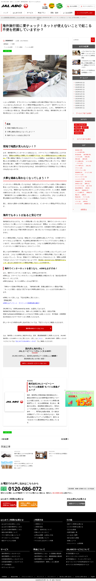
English (93, 576)
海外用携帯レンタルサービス (11, 556)
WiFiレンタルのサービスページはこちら (34, 363)
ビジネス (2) (78, 203)
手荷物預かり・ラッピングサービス (79, 558)
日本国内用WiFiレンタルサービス (12, 558)
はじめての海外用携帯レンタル (12, 529)
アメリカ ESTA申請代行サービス (78, 564)
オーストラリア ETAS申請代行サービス (81, 561)
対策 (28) (77, 159)
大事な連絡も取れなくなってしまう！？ (21, 132)
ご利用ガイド (38, 523)
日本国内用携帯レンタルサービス (12, 561)
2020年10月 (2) (79, 105)
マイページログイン (88, 6)
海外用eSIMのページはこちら (35, 328)
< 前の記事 (5, 439)
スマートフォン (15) (80, 170)
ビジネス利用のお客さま (75, 526)
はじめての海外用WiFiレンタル (12, 526)
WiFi (13, 44)
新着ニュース (71, 540)
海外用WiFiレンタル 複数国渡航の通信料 (48, 556)
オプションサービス (8, 567)
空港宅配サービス (73, 553)
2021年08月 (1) (79, 96)
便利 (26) (84, 159)
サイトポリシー (52, 576)
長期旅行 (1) (87, 203)
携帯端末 (6, 44)
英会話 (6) (77, 197)
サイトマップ (40, 576)
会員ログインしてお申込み (81, 504)
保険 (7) (77, 190)
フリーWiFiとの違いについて (11, 534)
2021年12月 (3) (79, 94)
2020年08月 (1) (79, 108)
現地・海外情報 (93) (80, 124)
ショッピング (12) (79, 179)
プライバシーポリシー (27, 576)
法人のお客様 (73, 6)
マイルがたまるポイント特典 (43, 540)
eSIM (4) (85, 201)
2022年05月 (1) (79, 89)
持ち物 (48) (78, 154)
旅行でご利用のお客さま (75, 523)
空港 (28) (87, 156)
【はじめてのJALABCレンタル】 (25, 341)
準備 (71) (77, 127)
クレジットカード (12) (81, 176)
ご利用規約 (4, 576)
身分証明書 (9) (79, 188)
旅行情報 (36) (87, 154)
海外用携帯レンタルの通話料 (43, 558)
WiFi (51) (85, 127)
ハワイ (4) (77, 201)
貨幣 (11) (87, 183)
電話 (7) (77, 194)
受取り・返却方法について (43, 529)
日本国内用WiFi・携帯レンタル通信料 (46, 561)
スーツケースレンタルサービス (78, 556)
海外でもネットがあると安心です (18, 135)
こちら (40, 338)
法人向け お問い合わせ (81, 576)
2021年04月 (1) (79, 101)
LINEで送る (7, 51)
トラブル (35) (78, 156)
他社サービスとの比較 (9, 540)
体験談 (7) (89, 192)
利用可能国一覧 (72, 532)
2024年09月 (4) (79, 87)
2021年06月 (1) (79, 98)
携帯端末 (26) (78, 133)
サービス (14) (88, 172)
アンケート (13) (79, 174)
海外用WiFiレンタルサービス (11, 553)
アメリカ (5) (86, 197)
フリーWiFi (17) (79, 165)
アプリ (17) (79, 163)
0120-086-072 (25, 488)
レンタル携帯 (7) (79, 192)
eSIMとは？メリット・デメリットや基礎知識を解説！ (21, 303)
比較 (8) (87, 188)
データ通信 (19, 47)
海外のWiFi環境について (10, 532)
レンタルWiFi (9, 47)
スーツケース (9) (79, 185)
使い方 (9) (89, 185)
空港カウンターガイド (41, 532)
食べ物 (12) (88, 181)
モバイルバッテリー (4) (81, 199)
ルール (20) (89, 161)
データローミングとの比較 (10, 537)
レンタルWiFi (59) (79, 152)
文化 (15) (88, 165)
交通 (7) (84, 194)
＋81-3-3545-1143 (57, 493)
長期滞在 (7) (85, 190)
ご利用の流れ (38, 526)
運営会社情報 (14, 576)
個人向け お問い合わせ (65, 576)
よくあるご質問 (72, 534)
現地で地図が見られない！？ (17, 128)
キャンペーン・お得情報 (75, 543)
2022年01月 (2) (79, 92)
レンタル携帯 (29, 47)
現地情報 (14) (78, 172)
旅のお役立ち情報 (73, 537)
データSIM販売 (7, 564)
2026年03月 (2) (79, 82)
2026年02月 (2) (79, 85)
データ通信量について (41, 537)
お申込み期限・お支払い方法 (43, 534)
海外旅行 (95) (78, 150)
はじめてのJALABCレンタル (11, 523)
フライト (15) (78, 168)
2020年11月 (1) (79, 103)
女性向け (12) (78, 183)
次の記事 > (65, 439)
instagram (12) (79, 181)
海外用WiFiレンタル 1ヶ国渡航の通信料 (47, 553)
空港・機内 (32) (79, 130)
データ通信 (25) (79, 161)
